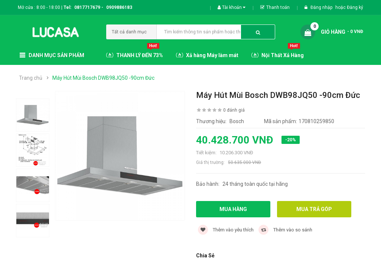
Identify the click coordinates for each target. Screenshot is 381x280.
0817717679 (87, 7)
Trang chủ (30, 77)
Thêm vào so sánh (285, 230)
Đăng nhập (321, 7)
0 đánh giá (234, 110)
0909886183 (119, 7)
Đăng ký (355, 7)
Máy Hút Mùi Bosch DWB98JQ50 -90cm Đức (103, 77)
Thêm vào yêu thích (226, 230)
